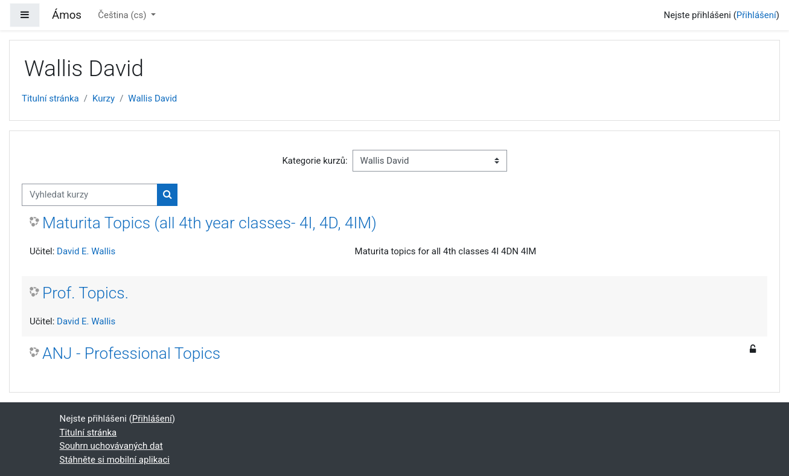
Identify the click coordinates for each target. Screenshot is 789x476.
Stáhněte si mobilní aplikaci (115, 459)
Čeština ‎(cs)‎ (123, 15)
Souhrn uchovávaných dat (111, 445)
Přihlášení (756, 15)
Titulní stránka (50, 98)
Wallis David (152, 98)
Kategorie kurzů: (314, 160)
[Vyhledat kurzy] (90, 195)
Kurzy (103, 98)
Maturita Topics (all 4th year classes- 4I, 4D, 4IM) (209, 223)
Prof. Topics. (85, 293)
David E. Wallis (86, 251)
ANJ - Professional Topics (131, 353)
